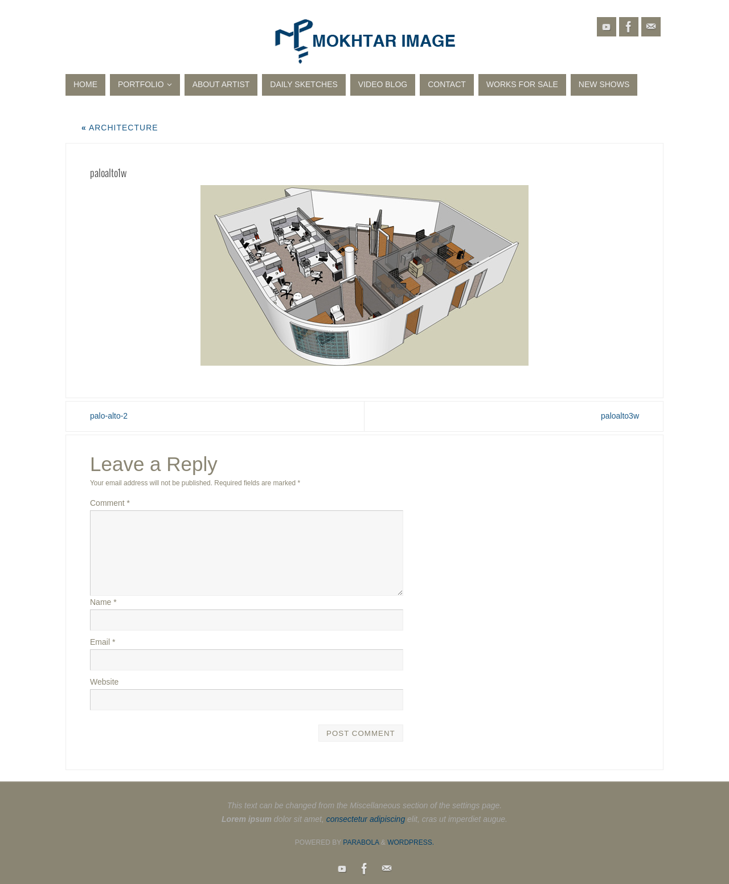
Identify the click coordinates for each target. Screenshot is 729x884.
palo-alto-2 (109, 415)
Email (102, 641)
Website (104, 681)
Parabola (361, 842)
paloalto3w (620, 415)
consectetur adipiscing (366, 819)
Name (103, 602)
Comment (110, 503)
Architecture (119, 127)
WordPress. (410, 842)
